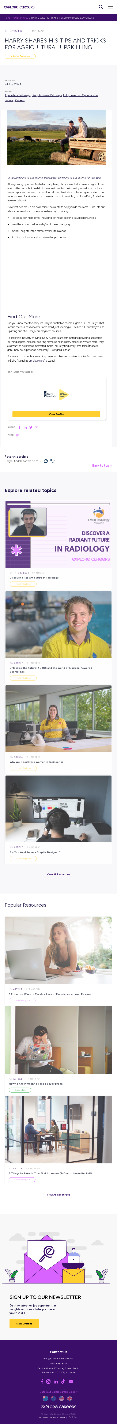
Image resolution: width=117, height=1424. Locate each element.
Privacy (63, 1417)
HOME (7, 18)
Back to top (102, 465)
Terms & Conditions (48, 1417)
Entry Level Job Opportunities (80, 95)
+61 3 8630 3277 (58, 1363)
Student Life (20, 1098)
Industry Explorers (20, 56)
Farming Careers (14, 100)
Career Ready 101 (22, 1009)
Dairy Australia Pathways (47, 95)
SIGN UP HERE (24, 1323)
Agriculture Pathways (17, 95)
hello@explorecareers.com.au (58, 1358)
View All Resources (58, 874)
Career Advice (21, 18)
